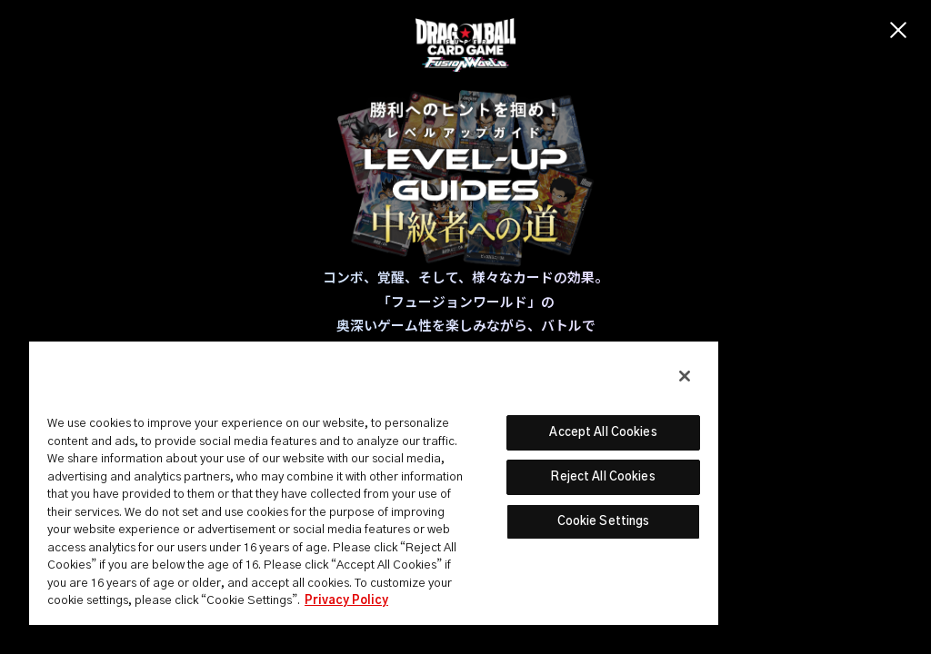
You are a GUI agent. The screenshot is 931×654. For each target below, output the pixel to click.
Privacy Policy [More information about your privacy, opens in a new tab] (346, 601)
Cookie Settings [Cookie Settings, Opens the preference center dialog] (603, 522)
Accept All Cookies (602, 433)
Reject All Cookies (603, 477)
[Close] (685, 376)
